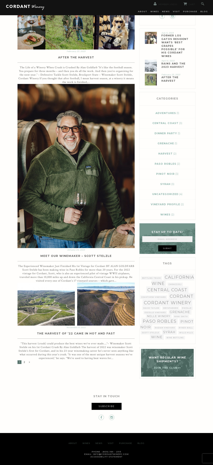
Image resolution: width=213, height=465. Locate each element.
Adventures (165, 113)
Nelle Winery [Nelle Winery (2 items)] (158, 316)
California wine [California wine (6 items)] (173, 280)
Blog (204, 11)
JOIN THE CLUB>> (167, 367)
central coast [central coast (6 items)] (167, 289)
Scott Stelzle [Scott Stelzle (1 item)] (150, 333)
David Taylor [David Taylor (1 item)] (151, 308)
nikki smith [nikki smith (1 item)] (181, 317)
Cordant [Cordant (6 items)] (182, 296)
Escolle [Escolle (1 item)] (187, 308)
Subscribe (107, 406)
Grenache (166, 143)
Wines (154, 11)
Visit (176, 11)
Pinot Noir (165, 173)
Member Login (165, 3)
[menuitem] (142, 11)
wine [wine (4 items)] (157, 337)
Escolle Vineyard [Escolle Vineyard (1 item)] (155, 313)
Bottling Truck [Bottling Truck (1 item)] (151, 278)
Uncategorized (165, 194)
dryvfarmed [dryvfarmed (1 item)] (170, 308)
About (142, 11)
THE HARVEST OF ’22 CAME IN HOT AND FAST (76, 333)
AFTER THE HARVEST (76, 57)
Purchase (190, 11)
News (166, 11)
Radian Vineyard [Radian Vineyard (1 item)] (165, 328)
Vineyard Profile (165, 204)
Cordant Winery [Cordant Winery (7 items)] (167, 302)
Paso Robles (165, 163)
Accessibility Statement (106, 457)
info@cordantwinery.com (111, 454)
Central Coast (165, 123)
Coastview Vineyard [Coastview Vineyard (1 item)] (153, 297)
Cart (189, 3)
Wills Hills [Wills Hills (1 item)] (186, 333)
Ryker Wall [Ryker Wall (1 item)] (186, 328)
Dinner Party (166, 133)
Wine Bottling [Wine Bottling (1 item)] (175, 338)
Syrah (165, 184)
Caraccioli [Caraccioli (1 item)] (175, 284)
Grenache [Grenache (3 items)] (180, 312)
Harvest (165, 153)
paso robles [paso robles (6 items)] (159, 321)
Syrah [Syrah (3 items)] (169, 332)
